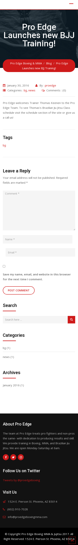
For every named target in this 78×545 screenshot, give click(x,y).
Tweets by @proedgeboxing (21, 480)
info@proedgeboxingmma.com (27, 517)
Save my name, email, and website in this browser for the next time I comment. (37, 276)
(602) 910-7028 (17, 509)
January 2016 (11, 385)
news (31, 90)
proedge (50, 85)
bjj (25, 90)
